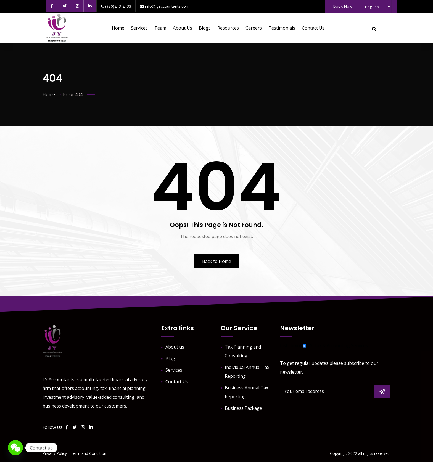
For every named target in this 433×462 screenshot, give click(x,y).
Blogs (205, 28)
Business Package (243, 408)
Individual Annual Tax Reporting (247, 371)
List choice (291, 345)
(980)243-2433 (116, 6)
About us (182, 28)
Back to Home (216, 261)
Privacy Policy (55, 453)
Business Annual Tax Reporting (246, 392)
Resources (228, 28)
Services (139, 28)
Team (160, 28)
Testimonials (281, 28)
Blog (170, 358)
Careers (253, 28)
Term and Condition (88, 453)
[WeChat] (15, 447)
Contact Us (313, 28)
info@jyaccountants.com (164, 6)
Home (118, 28)
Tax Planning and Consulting (243, 351)
